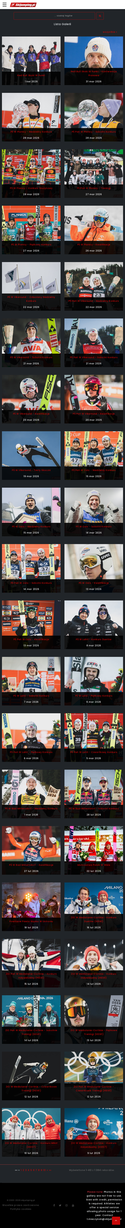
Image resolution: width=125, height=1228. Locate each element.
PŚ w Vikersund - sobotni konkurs (31, 357)
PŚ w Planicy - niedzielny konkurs (31, 131)
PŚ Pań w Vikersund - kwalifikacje (94, 413)
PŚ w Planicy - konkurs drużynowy (31, 188)
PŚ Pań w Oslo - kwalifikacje (31, 639)
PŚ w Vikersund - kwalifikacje (31, 413)
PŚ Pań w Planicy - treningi (94, 188)
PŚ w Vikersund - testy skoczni (31, 470)
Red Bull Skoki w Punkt (31, 75)
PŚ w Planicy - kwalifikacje (93, 244)
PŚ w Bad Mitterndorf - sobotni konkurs (94, 808)
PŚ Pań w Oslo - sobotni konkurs (31, 583)
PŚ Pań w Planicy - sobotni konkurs (94, 131)
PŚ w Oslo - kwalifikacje (94, 583)
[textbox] (54, 15)
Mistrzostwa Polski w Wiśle (93, 865)
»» (50, 1170)
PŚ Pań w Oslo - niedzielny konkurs (94, 470)
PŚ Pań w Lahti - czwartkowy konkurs (93, 752)
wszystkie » (110, 32)
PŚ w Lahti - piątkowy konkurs (93, 695)
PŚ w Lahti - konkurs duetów (94, 639)
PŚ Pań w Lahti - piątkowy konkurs (31, 752)
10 (44, 1170)
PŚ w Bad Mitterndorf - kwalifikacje (31, 865)
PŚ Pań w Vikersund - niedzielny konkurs (94, 301)
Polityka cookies (20, 1209)
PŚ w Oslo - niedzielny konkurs (31, 526)
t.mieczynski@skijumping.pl (104, 1219)
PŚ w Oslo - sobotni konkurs (94, 526)
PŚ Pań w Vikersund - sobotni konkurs (94, 357)
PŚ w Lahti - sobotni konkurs (31, 695)
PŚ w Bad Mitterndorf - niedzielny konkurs (31, 808)
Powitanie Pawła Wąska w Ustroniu (31, 921)
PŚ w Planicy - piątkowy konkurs (31, 244)
